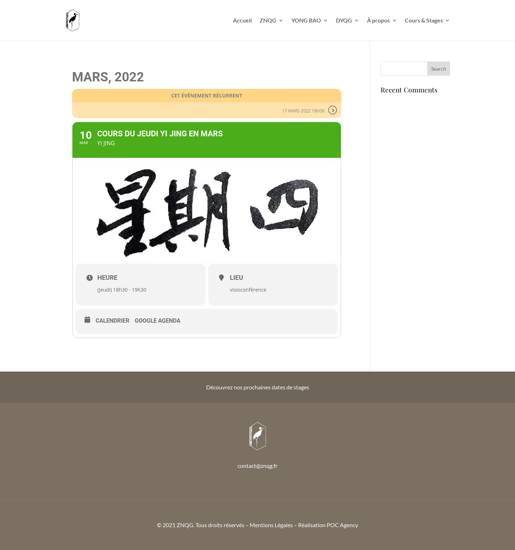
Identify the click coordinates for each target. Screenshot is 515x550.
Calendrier (112, 320)
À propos (378, 21)
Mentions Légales (271, 524)
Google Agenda (157, 320)
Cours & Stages (424, 21)
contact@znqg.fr (257, 465)
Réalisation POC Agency (328, 524)
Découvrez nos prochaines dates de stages (257, 387)
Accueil (242, 21)
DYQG (344, 21)
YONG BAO (306, 21)
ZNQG (268, 21)
